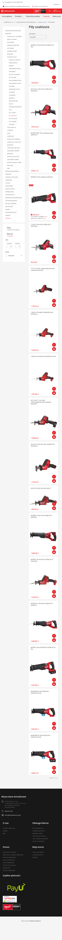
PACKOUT (7, 183)
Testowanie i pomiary (13, 159)
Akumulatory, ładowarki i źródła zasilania (14, 38)
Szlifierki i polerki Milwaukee (12, 52)
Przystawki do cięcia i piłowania (15, 85)
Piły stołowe (12, 77)
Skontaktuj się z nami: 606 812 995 (14, 2)
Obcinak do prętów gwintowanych (14, 61)
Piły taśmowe (12, 121)
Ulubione (35, 857)
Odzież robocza (10, 194)
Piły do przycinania (14, 74)
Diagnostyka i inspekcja (13, 139)
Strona (51, 778)
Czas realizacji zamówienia (40, 838)
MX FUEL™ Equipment (10, 203)
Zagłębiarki (12, 95)
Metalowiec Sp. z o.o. (9, 22)
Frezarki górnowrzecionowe (15, 67)
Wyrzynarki (12, 71)
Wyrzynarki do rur (14, 89)
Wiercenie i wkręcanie (13, 45)
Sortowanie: (32, 33)
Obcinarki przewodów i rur (15, 108)
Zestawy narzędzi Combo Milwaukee (14, 164)
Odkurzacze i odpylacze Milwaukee (14, 143)
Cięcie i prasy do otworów (11, 129)
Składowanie (9, 186)
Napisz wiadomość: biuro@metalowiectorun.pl (17, 6)
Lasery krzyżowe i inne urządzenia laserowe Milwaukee (13, 150)
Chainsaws (12, 92)
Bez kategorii (9, 206)
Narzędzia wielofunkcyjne (13, 99)
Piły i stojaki (12, 112)
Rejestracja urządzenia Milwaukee (13, 855)
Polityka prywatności (38, 831)
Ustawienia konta (37, 855)
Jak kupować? (7, 868)
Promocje (8, 218)
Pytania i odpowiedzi (9, 870)
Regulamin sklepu (37, 833)
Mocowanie (10, 48)
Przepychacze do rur (13, 156)
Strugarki (11, 124)
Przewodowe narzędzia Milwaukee (12, 173)
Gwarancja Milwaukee (9, 857)
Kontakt (5, 831)
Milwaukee (11, 255)
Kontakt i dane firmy (9, 828)
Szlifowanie (10, 42)
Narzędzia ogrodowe (11, 177)
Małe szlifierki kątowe (15, 80)
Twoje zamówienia (38, 852)
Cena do (17, 243)
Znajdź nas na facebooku (41, 6)
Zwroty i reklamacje (38, 841)
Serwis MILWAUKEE (9, 860)
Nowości (8, 215)
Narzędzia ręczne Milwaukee (13, 197)
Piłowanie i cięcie (42, 22)
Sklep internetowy (30, 921)
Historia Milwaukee (8, 862)
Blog (4, 833)
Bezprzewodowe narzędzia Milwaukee (26, 22)
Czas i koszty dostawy (39, 836)
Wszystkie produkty (11, 212)
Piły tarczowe (13, 118)
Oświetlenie (10, 136)
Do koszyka (54, 82)
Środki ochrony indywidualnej (10, 190)
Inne (8, 168)
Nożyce (11, 104)
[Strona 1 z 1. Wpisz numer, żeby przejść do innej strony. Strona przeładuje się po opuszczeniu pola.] (54, 778)
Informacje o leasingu (9, 852)
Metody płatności (37, 828)
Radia (8, 133)
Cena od (9, 243)
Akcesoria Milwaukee (11, 200)
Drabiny (7, 209)
